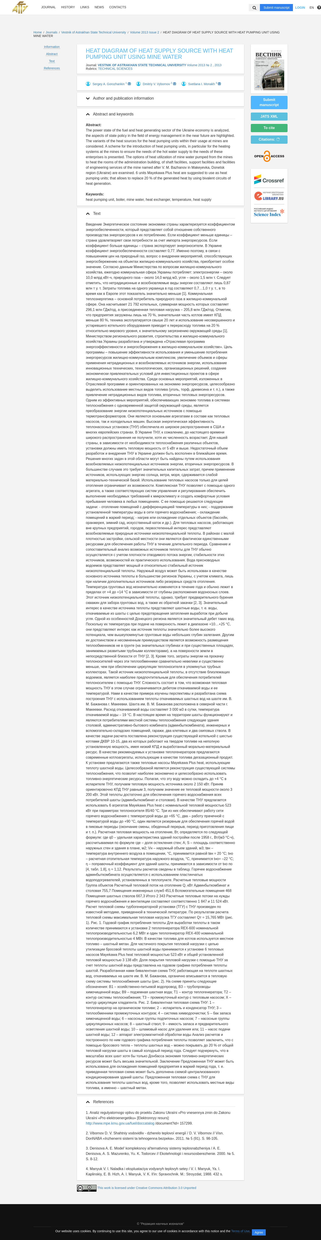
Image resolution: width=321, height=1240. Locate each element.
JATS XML (269, 116)
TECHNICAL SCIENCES (115, 68)
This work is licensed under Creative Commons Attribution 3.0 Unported (146, 1188)
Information (52, 47)
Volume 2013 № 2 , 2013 (204, 65)
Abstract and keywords (110, 114)
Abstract (52, 54)
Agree (259, 1232)
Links (84, 7)
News (99, 7)
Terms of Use (240, 1231)
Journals (52, 32)
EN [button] (312, 7)
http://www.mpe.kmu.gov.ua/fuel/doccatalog (120, 1123)
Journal (48, 7)
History (68, 7)
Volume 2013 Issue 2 (145, 32)
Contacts (117, 7)
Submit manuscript (276, 7)
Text (52, 61)
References (52, 68)
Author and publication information (120, 98)
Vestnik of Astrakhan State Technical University (94, 32)
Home (37, 32)
